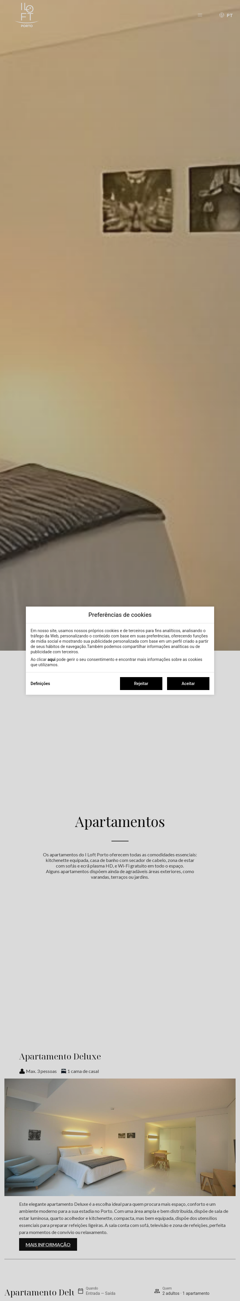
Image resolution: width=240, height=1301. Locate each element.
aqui (52, 659)
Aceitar (188, 683)
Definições (40, 683)
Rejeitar (141, 683)
